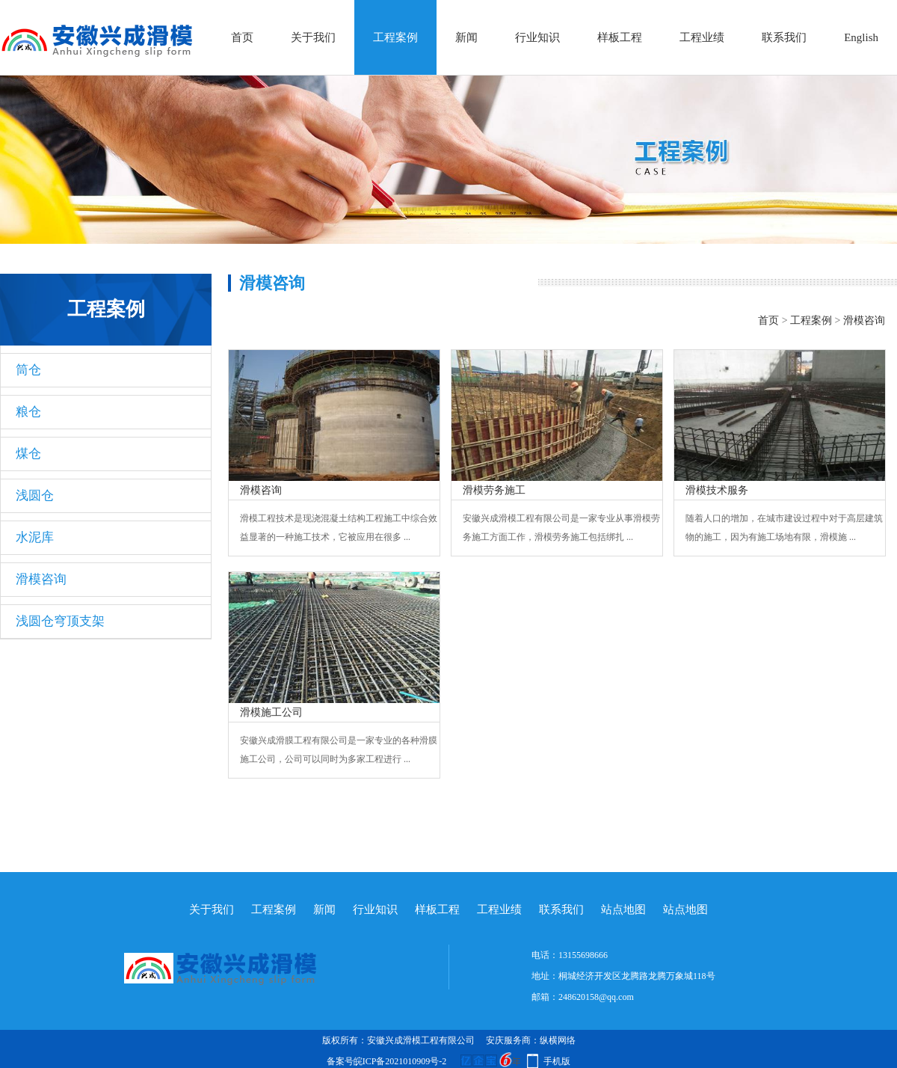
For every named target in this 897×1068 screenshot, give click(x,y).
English (861, 37)
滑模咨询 (41, 579)
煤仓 (28, 453)
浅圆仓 (35, 495)
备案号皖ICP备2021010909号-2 (387, 1061)
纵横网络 (558, 1040)
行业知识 (537, 37)
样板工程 (619, 37)
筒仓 (28, 370)
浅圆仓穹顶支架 (60, 621)
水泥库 (35, 537)
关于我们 (313, 37)
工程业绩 (701, 37)
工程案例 (395, 37)
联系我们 (784, 37)
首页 (242, 37)
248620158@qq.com (596, 997)
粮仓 (28, 412)
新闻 (466, 37)
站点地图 (623, 909)
